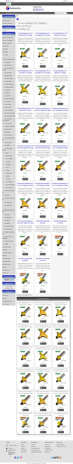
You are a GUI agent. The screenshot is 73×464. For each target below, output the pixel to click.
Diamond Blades (8, 87)
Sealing (6, 215)
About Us (34, 13)
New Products (24, 450)
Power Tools (7, 135)
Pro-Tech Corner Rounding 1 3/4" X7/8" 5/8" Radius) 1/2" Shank (43, 147)
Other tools (7, 123)
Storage (6, 223)
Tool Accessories (8, 241)
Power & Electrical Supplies (8, 237)
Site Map (33, 446)
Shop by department (10, 13)
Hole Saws (7, 107)
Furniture (5, 49)
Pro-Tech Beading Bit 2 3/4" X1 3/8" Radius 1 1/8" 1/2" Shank (42, 72)
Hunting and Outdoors (7, 301)
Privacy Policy (48, 448)
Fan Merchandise (8, 99)
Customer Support (6, 20)
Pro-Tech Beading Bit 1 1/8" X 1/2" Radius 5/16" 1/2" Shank (42, 34)
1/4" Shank (7, 182)
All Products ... (6, 273)
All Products (23, 452)
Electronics (5, 46)
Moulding (7, 164)
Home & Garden (6, 247)
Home (22, 444)
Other (5, 153)
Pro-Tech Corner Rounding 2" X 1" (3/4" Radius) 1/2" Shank (42, 184)
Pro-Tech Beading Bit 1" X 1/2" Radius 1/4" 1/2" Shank (60, 34)
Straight (6, 179)
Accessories (7, 65)
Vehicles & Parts (7, 264)
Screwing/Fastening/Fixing (9, 210)
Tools (5, 244)
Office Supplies (6, 258)
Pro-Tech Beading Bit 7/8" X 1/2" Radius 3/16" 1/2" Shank (25, 109)
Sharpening (7, 217)
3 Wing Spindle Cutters (7, 149)
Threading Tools (8, 226)
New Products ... (6, 270)
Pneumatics (7, 129)
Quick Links (18, 13)
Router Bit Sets (8, 187)
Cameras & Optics (7, 43)
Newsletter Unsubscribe (36, 452)
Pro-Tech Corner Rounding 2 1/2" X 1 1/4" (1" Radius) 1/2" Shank (25, 184)
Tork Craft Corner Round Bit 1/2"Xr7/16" (42, 260)
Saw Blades (7, 202)
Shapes (6, 176)
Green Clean (6, 101)
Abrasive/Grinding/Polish (9, 58)
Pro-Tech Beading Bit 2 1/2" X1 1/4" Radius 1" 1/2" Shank (25, 72)
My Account (47, 452)
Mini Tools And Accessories (7, 119)
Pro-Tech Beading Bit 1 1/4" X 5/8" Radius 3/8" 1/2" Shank (25, 34)
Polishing (6, 132)
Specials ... (5, 267)
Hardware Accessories (8, 233)
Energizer (6, 96)
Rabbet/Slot (7, 173)
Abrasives (6, 62)
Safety (6, 195)
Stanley (6, 220)
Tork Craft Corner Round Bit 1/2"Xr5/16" (25, 260)
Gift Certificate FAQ (35, 448)
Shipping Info (48, 446)
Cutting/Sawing (8, 84)
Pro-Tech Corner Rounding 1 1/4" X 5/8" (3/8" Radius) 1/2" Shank (60, 109)
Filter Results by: (22, 23)
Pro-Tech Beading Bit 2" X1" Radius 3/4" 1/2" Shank (60, 72)
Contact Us (10, 448)
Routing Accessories (8, 191)
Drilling (6, 93)
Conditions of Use (48, 450)
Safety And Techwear (9, 199)
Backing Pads (7, 75)
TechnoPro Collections (7, 23)
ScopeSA (4, 298)
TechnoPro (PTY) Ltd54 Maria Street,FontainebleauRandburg (12, 452)
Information (24, 13)
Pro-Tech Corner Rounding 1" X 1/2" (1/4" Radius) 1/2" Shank (60, 147)
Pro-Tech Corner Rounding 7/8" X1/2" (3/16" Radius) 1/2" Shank (25, 222)
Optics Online (5, 295)
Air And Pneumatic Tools (8, 69)
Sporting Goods (6, 261)
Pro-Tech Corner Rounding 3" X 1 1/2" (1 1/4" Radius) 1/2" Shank (60, 184)
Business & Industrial (8, 40)
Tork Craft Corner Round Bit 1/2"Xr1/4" (42, 222)
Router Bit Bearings (9, 185)
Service (29, 13)
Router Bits (7, 142)
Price (28, 29)
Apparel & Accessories (8, 37)
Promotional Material (9, 139)
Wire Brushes (7, 229)
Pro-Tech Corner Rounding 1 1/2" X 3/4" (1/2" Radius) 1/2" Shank (43, 109)
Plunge (6, 170)
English (8, 0)
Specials (23, 448)
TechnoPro (35, 463)
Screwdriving (7, 205)
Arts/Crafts (7, 73)
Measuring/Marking (9, 116)
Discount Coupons (35, 450)
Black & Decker (8, 78)
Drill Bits (6, 90)
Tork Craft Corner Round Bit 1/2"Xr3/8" (60, 222)
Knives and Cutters (8, 113)
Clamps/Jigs (7, 81)
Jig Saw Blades (8, 110)
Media (4, 255)
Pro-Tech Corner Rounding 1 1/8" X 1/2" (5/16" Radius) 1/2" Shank (25, 147)
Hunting (5, 250)
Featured (23, 446)
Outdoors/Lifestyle (8, 126)
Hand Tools (7, 104)
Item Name (23, 29)
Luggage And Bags (7, 253)
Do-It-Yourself (6, 304)
